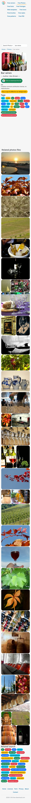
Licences (10, 789)
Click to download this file (11, 80)
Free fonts (10, 6)
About (27, 789)
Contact (15, 792)
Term (16, 789)
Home (3, 49)
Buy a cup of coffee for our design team (14, 92)
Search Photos (7, 45)
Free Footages (21, 6)
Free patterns (11, 16)
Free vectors (11, 3)
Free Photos (21, 3)
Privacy (21, 789)
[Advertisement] (15, 31)
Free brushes (11, 13)
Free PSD (21, 16)
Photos (9, 49)
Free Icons (23, 10)
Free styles (21, 13)
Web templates (12, 10)
